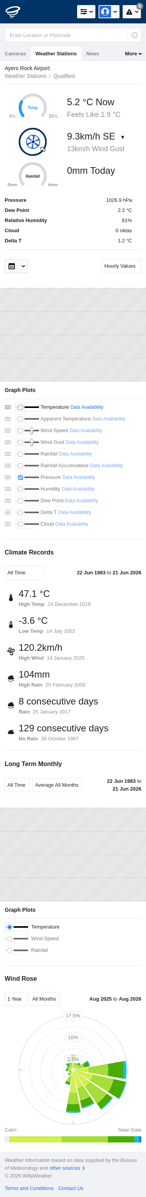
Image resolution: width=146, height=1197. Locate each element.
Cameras (15, 53)
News (92, 53)
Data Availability (87, 407)
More (131, 53)
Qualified (64, 76)
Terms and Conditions (29, 1188)
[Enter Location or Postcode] (73, 35)
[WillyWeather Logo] (17, 12)
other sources (64, 1168)
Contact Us (70, 1188)
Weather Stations (56, 53)
